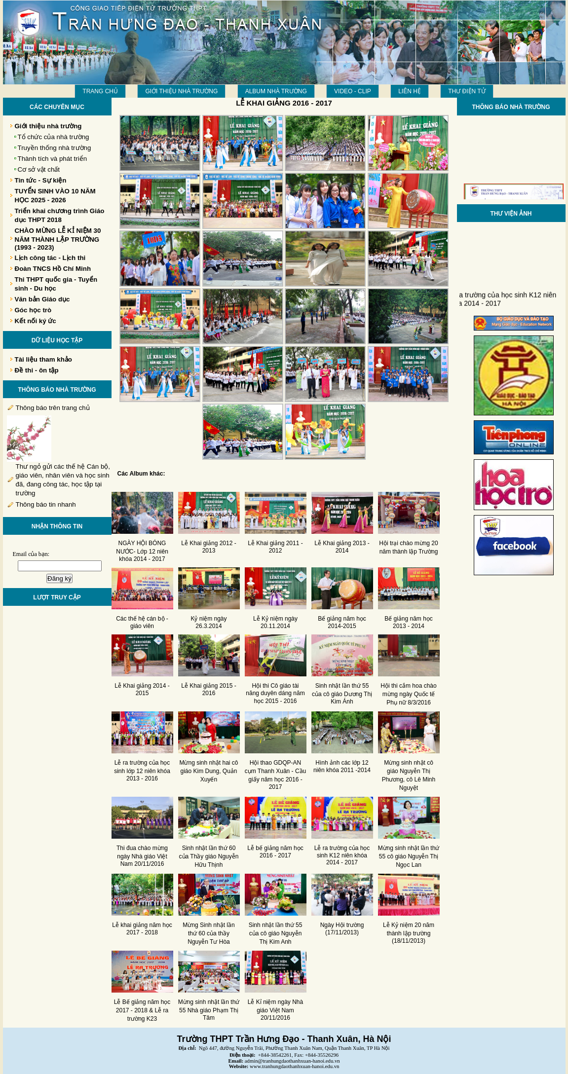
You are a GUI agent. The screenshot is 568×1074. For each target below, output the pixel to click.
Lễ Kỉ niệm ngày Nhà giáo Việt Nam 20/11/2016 (275, 1010)
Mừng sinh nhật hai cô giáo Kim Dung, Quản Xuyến (208, 771)
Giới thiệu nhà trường (181, 91)
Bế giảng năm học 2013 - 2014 (408, 622)
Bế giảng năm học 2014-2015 (342, 622)
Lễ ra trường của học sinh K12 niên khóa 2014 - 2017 (342, 855)
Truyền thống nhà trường (54, 147)
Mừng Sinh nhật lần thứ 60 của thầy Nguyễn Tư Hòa (208, 933)
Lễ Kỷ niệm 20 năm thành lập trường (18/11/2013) (408, 933)
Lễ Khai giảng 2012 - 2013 (208, 547)
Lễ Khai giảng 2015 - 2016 (208, 689)
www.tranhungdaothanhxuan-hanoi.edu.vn (294, 1066)
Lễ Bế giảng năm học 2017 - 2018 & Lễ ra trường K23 (142, 1010)
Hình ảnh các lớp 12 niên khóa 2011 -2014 (342, 766)
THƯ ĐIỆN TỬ (466, 91)
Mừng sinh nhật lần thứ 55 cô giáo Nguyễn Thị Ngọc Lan (409, 856)
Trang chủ (100, 91)
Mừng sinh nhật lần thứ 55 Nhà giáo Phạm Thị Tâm (209, 1010)
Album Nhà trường (276, 91)
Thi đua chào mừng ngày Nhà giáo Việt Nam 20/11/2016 (142, 856)
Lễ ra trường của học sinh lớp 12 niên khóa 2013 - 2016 (142, 770)
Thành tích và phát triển (52, 158)
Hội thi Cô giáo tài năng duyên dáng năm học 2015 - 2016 (275, 693)
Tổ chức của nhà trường (53, 137)
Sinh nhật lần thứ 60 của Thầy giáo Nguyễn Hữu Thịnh (209, 856)
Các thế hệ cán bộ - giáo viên (142, 622)
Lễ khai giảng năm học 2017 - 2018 (142, 929)
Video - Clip (352, 91)
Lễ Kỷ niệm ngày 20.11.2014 (275, 622)
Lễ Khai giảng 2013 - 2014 (341, 547)
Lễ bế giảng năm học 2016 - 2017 (275, 852)
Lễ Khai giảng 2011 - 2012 (275, 547)
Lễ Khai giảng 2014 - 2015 (141, 689)
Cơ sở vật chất (39, 169)
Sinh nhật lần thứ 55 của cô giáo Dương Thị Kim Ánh (342, 693)
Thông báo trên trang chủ (53, 407)
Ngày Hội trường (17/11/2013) (342, 929)
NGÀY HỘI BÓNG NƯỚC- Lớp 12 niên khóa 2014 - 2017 (142, 551)
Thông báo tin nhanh (46, 504)
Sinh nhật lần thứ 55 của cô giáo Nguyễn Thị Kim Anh (276, 933)
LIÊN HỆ (409, 91)
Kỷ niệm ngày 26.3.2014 (208, 622)
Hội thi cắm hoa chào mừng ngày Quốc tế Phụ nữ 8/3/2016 (408, 694)
